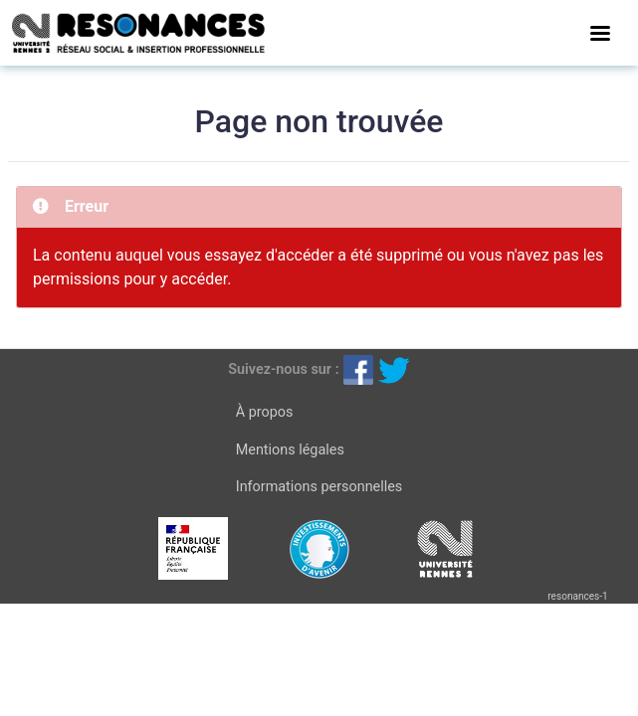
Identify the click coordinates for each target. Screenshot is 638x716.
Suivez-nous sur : (283, 369)
